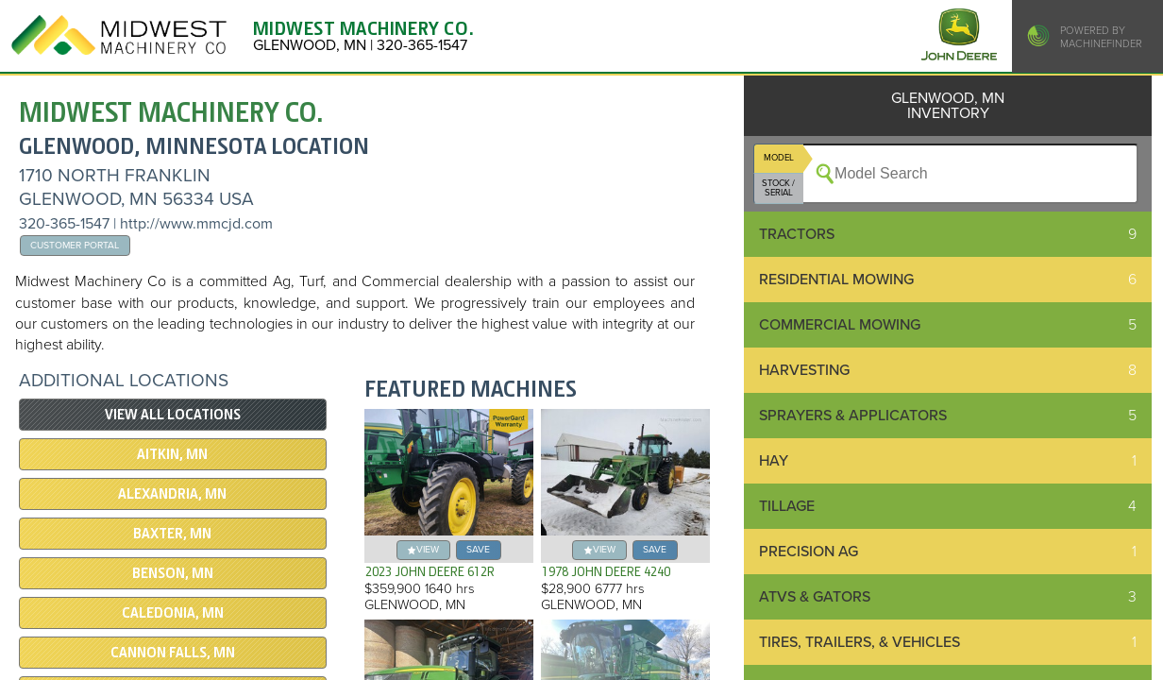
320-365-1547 (64, 223)
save (478, 549)
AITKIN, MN (172, 454)
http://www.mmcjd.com (196, 223)
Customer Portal (74, 245)
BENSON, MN (172, 573)
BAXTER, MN (172, 533)
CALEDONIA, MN (173, 612)
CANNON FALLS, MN (172, 652)
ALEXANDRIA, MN (172, 494)
